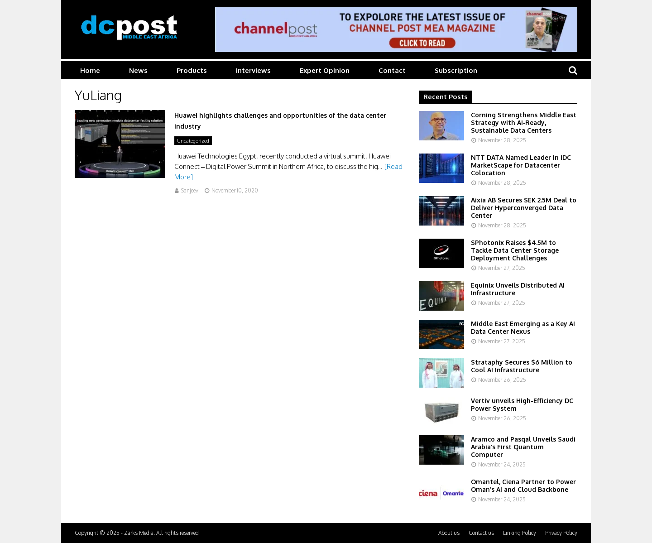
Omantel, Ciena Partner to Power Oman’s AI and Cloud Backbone (523, 485)
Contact (392, 70)
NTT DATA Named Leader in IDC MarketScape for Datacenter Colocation (521, 165)
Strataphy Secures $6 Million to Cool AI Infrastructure (521, 366)
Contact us (481, 532)
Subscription (456, 70)
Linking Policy (519, 532)
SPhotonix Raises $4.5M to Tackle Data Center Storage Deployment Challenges (515, 250)
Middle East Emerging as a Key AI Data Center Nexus (523, 327)
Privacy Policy (561, 532)
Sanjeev (189, 190)
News (138, 70)
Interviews (253, 70)
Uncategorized (193, 141)
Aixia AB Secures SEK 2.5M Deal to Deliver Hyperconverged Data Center (523, 207)
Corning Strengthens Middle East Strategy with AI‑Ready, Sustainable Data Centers (523, 122)
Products (192, 70)
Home (90, 70)
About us (449, 532)
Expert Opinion (325, 70)
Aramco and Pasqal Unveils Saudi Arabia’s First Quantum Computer (523, 446)
